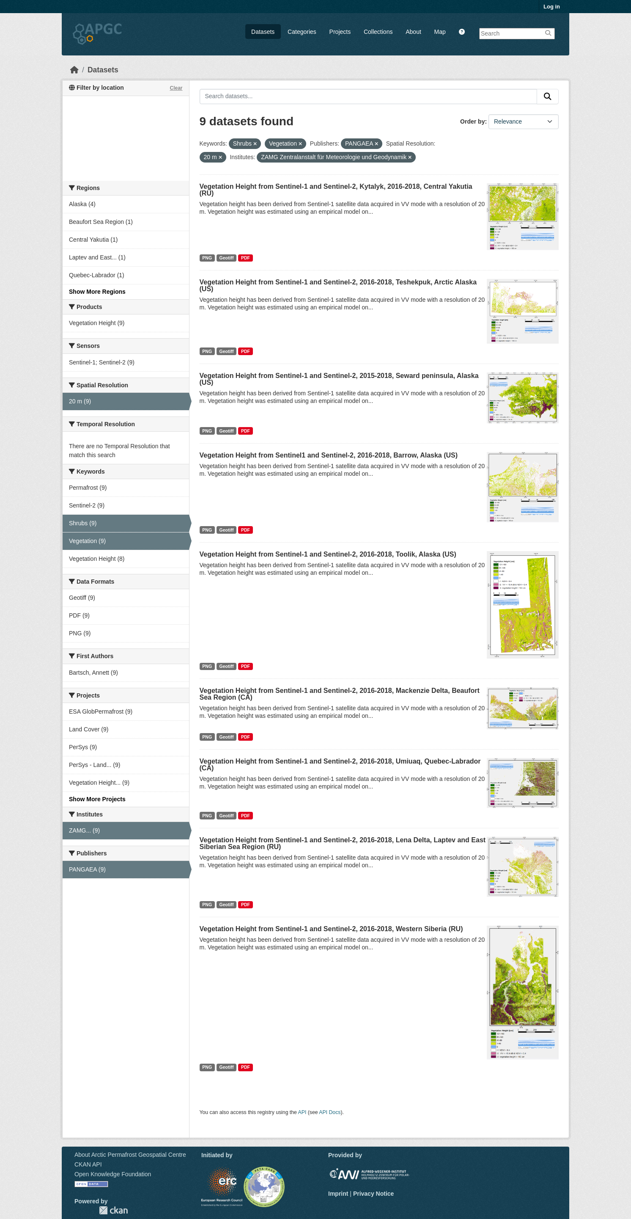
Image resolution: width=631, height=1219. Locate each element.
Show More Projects (97, 799)
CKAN (113, 1210)
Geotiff (226, 257)
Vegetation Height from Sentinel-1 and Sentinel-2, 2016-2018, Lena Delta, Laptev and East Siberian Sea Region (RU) (343, 843)
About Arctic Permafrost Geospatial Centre (130, 1154)
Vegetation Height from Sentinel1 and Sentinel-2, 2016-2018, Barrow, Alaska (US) (329, 455)
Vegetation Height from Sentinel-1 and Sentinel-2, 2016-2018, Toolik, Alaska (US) (328, 554)
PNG (207, 257)
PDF (245, 257)
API (302, 1112)
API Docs (329, 1112)
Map (440, 31)
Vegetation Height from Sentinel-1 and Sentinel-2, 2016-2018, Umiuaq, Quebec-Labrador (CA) (340, 765)
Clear (176, 88)
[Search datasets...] (369, 96)
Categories (302, 31)
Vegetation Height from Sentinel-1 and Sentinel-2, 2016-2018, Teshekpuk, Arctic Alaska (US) (338, 285)
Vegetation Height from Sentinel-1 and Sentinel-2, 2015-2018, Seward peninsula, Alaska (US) (339, 379)
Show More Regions (97, 291)
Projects (340, 31)
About (413, 31)
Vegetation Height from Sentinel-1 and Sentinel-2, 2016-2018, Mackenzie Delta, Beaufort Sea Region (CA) (340, 694)
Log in (551, 6)
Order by (472, 121)
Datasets (262, 31)
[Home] (74, 70)
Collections (378, 31)
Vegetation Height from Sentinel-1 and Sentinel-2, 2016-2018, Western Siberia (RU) (331, 928)
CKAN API (88, 1164)
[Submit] (548, 96)
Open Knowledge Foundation (112, 1174)
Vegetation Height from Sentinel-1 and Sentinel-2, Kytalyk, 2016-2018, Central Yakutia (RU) (336, 190)
